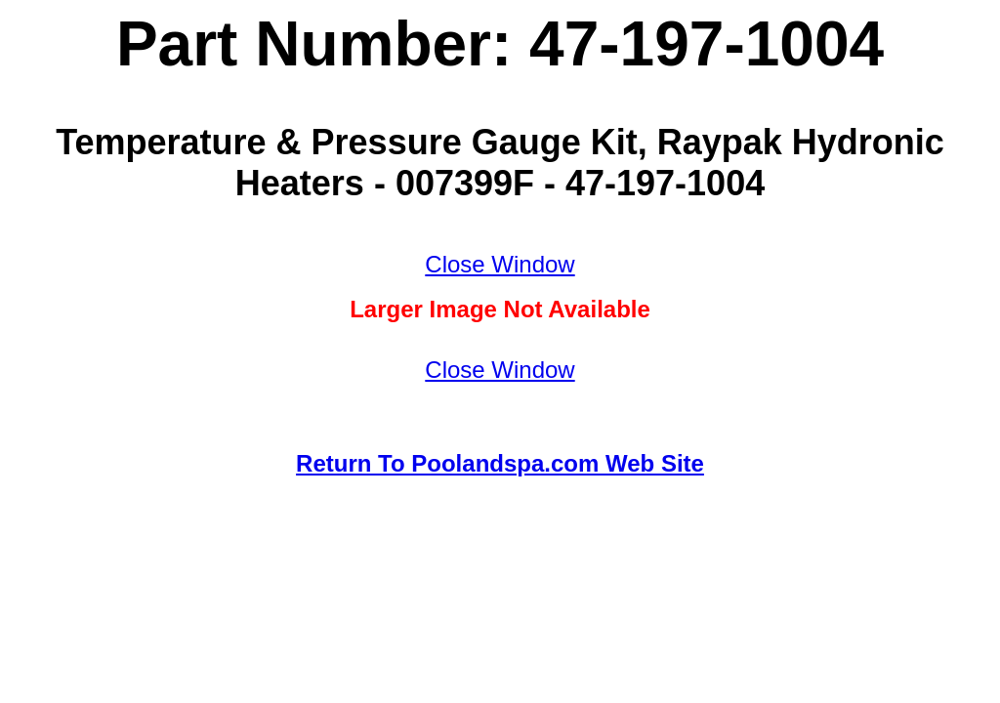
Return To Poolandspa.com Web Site (500, 463)
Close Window (499, 264)
